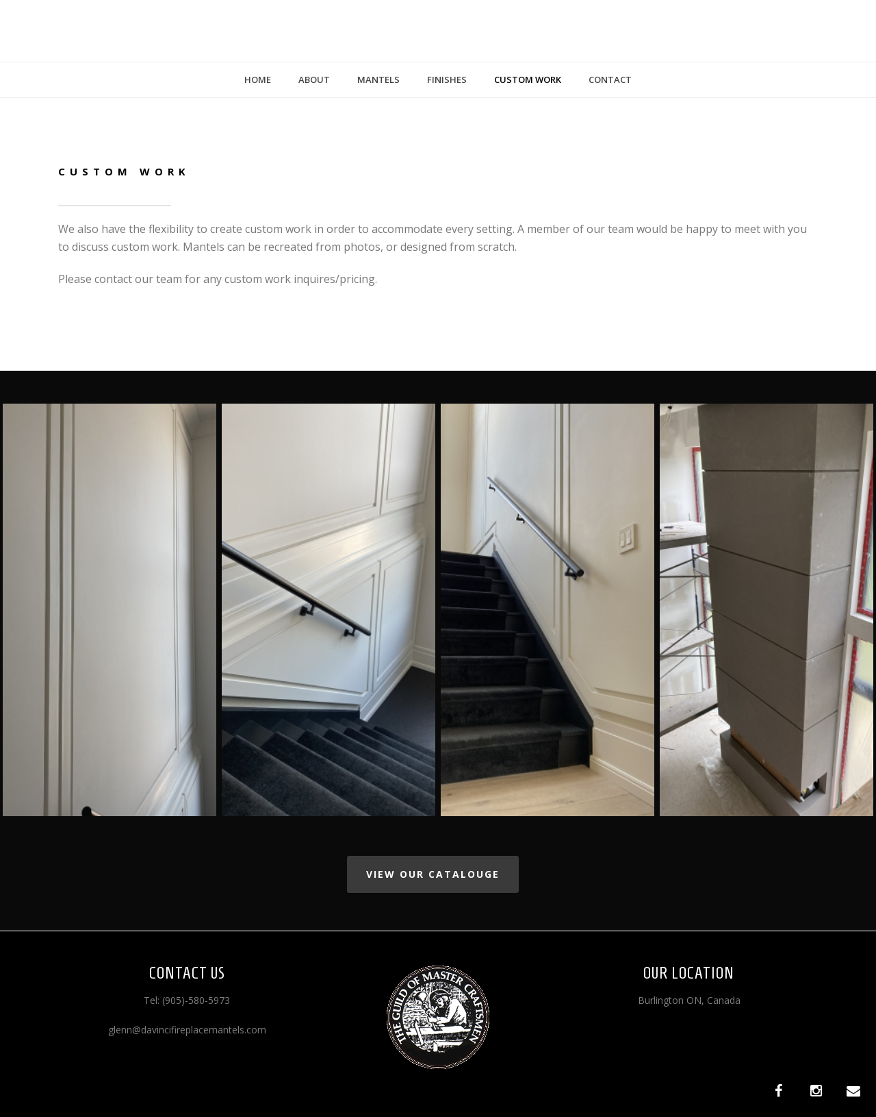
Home (257, 79)
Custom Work (527, 79)
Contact (610, 79)
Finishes (447, 79)
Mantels (378, 79)
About (314, 79)
